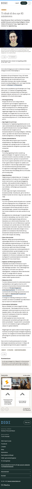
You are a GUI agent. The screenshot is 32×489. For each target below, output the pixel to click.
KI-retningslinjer (5, 461)
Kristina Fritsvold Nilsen (8, 431)
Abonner (24, 3)
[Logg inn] (17, 3)
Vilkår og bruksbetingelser (8, 458)
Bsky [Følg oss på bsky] (2, 449)
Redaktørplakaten (8, 466)
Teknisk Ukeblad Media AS (13, 481)
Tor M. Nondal (5, 436)
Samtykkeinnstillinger (7, 455)
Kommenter (12, 57)
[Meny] (29, 3)
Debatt (4, 350)
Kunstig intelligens (20, 350)
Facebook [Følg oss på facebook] (4, 444)
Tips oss (27, 422)
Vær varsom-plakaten (23, 465)
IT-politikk (10, 350)
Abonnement (16, 471)
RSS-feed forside (6, 441)
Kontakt (16, 475)
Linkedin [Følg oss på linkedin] (3, 446)
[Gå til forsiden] (4, 3)
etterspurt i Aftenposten (14, 85)
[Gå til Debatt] (4, 10)
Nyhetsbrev (4, 452)
